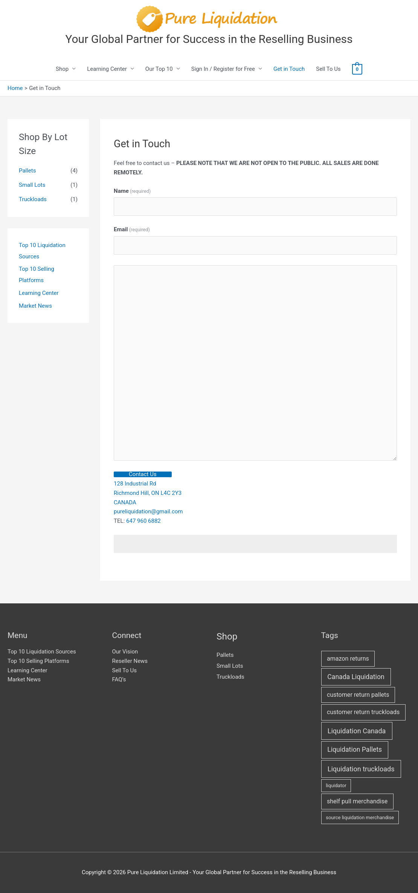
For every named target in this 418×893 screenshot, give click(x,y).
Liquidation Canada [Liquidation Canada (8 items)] (357, 731)
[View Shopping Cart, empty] (357, 69)
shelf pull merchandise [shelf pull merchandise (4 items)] (357, 801)
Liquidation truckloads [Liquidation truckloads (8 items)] (361, 769)
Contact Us (143, 474)
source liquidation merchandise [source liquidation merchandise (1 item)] (360, 817)
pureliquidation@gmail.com (148, 511)
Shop (62, 69)
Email (132, 229)
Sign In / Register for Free (223, 69)
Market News (35, 305)
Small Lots (32, 185)
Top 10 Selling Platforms (38, 661)
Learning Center (107, 69)
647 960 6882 (143, 520)
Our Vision (125, 651)
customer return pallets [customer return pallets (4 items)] (358, 694)
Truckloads (33, 199)
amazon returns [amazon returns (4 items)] (348, 658)
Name (132, 191)
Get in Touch (289, 69)
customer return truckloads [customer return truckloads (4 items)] (363, 712)
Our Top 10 (159, 69)
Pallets (27, 170)
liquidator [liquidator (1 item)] (336, 785)
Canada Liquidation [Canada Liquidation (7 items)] (355, 677)
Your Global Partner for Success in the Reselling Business (208, 39)
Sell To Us (328, 69)
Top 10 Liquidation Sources (42, 651)
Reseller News (130, 661)
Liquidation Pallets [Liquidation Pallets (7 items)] (354, 749)
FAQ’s (119, 679)
